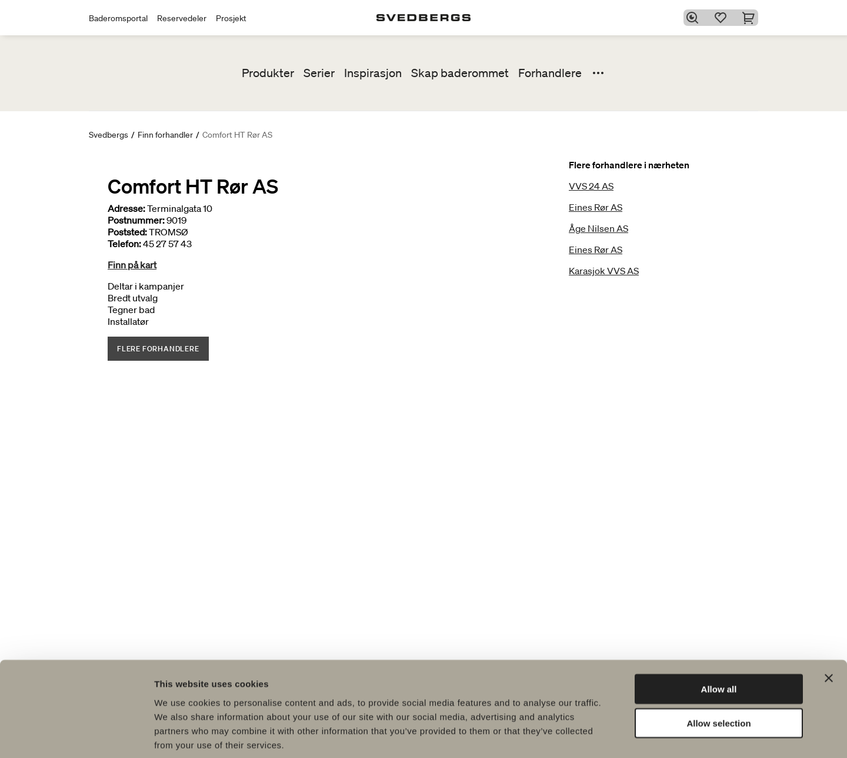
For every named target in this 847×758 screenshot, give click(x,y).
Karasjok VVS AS (604, 271)
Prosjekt (231, 18)
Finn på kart (132, 265)
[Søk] (695, 18)
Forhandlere (550, 73)
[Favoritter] (723, 18)
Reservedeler (181, 18)
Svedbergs (108, 134)
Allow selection (718, 666)
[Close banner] (829, 620)
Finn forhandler (165, 134)
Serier (319, 73)
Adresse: (126, 208)
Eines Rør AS (595, 207)
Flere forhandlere (158, 349)
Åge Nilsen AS (598, 228)
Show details (617, 735)
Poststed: (127, 232)
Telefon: (124, 244)
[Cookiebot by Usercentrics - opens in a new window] (76, 735)
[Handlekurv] (751, 18)
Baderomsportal (118, 18)
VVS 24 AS (591, 186)
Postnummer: (136, 220)
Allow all (719, 631)
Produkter (268, 73)
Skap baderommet (460, 73)
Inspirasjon (373, 73)
